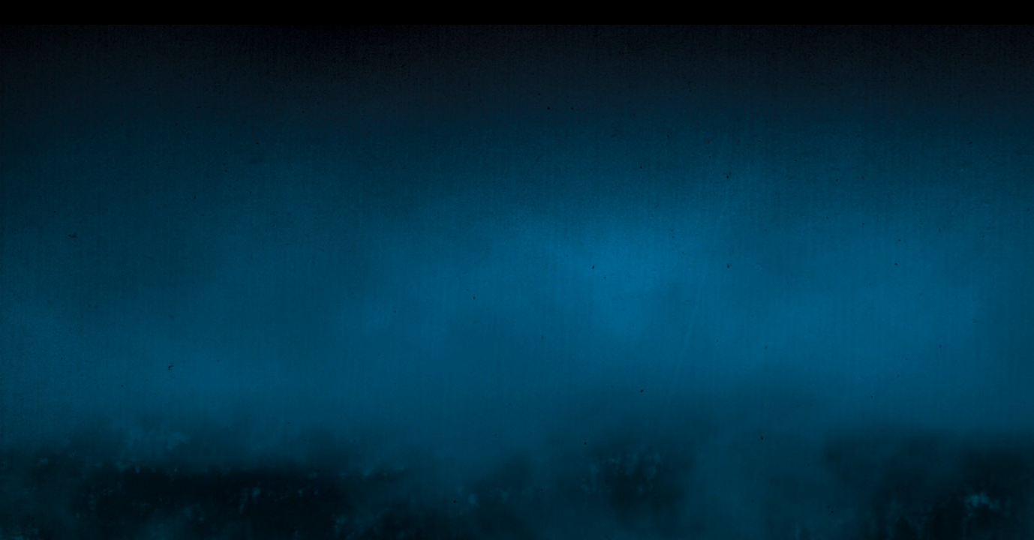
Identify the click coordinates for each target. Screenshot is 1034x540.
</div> (517, 12)
